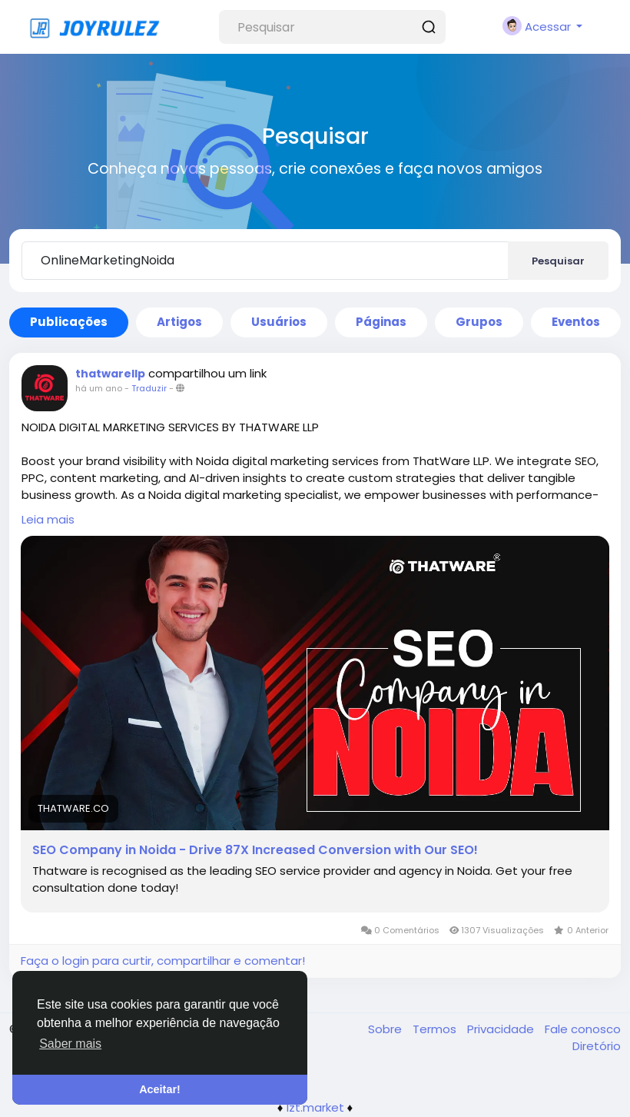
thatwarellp (110, 373)
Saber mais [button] (70, 1043)
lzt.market (315, 1107)
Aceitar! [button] (160, 1089)
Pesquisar (558, 261)
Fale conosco (583, 1029)
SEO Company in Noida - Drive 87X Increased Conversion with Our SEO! (255, 850)
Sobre (386, 1029)
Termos (436, 1029)
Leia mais (48, 519)
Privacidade (502, 1029)
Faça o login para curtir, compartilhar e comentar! (163, 960)
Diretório (596, 1046)
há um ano (98, 388)
